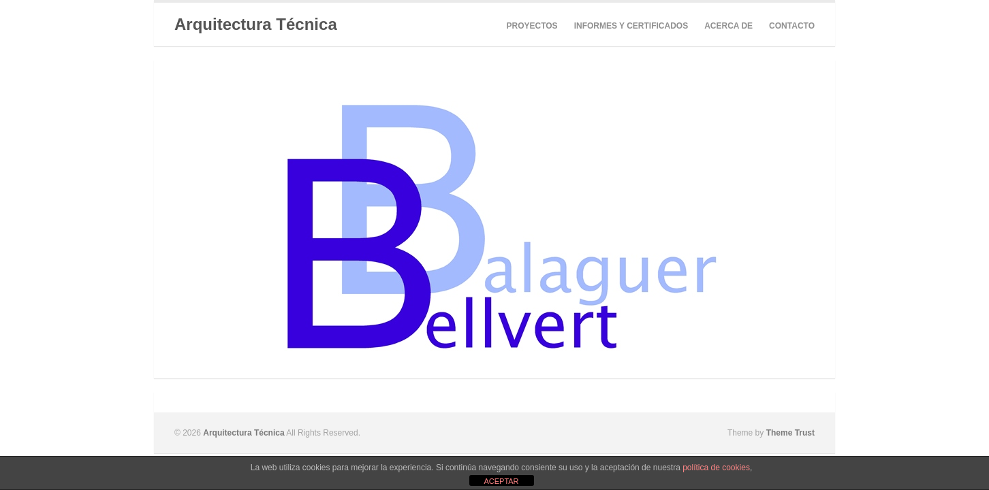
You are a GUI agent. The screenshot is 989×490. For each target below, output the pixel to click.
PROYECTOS (531, 26)
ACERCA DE (728, 26)
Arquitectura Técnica (255, 24)
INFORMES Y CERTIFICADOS (631, 26)
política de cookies (716, 467)
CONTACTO (792, 26)
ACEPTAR (501, 481)
